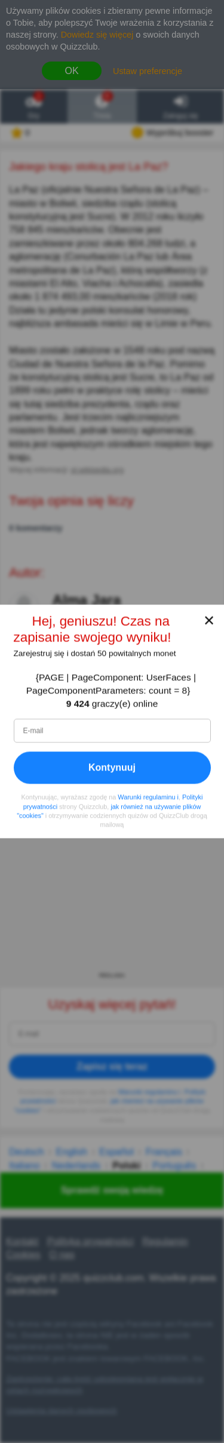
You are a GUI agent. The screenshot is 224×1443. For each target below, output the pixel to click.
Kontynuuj (112, 768)
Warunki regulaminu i (148, 797)
